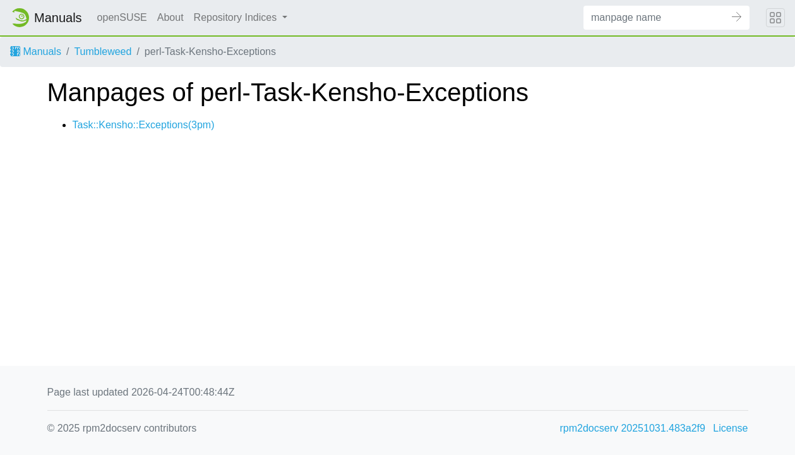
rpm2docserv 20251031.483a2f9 (632, 428)
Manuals (35, 51)
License (730, 428)
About (170, 17)
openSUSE (122, 17)
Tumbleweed (102, 51)
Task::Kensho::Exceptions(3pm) (144, 124)
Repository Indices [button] (237, 17)
